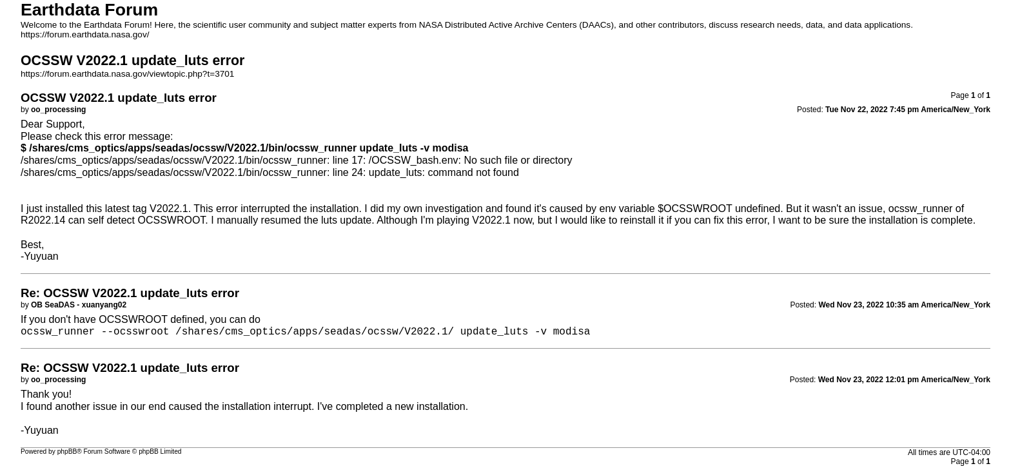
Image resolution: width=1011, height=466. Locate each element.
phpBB (67, 451)
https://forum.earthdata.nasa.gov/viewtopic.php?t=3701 (127, 74)
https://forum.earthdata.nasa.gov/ (85, 34)
